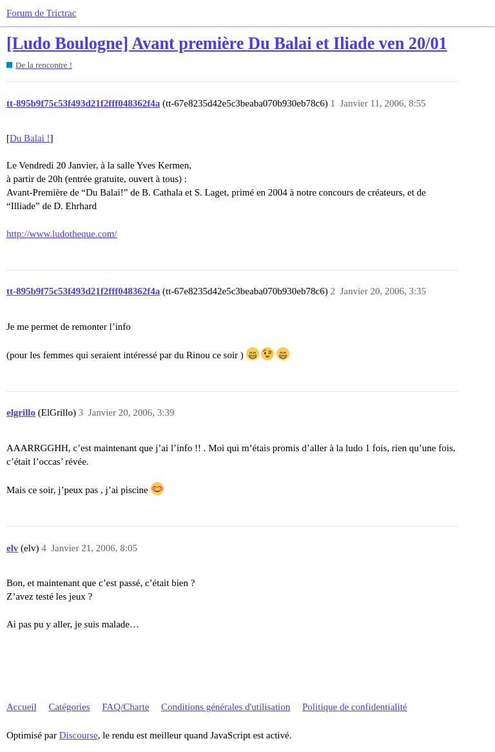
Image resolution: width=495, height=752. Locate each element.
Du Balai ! (30, 138)
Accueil (21, 707)
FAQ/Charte (125, 707)
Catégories (69, 707)
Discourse (78, 735)
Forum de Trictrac (41, 13)
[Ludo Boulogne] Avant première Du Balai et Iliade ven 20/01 (226, 43)
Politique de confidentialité (354, 707)
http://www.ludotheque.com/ (61, 234)
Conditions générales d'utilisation (225, 707)
